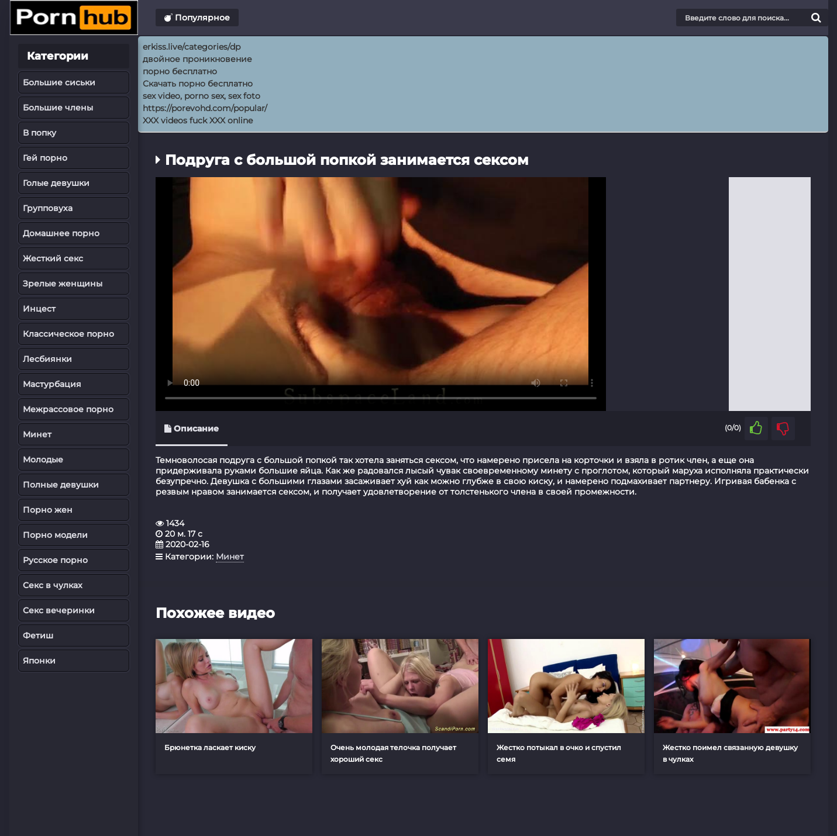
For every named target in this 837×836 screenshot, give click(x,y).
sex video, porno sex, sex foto (201, 96)
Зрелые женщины (62, 283)
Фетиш (38, 635)
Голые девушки (56, 183)
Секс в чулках (52, 585)
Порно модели (55, 535)
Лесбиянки (47, 359)
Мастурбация (52, 384)
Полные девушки (61, 484)
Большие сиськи (59, 82)
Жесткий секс (53, 258)
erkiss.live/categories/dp (191, 47)
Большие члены (58, 107)
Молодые (43, 459)
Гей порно (45, 158)
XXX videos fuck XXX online (198, 120)
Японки (39, 660)
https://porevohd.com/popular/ (205, 108)
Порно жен (48, 510)
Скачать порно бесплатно (198, 83)
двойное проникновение (197, 59)
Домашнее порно (61, 233)
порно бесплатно (180, 71)
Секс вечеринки (59, 610)
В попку (39, 132)
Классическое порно (68, 334)
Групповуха (48, 208)
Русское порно (55, 560)
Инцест (39, 308)
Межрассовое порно (68, 409)
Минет (37, 434)
